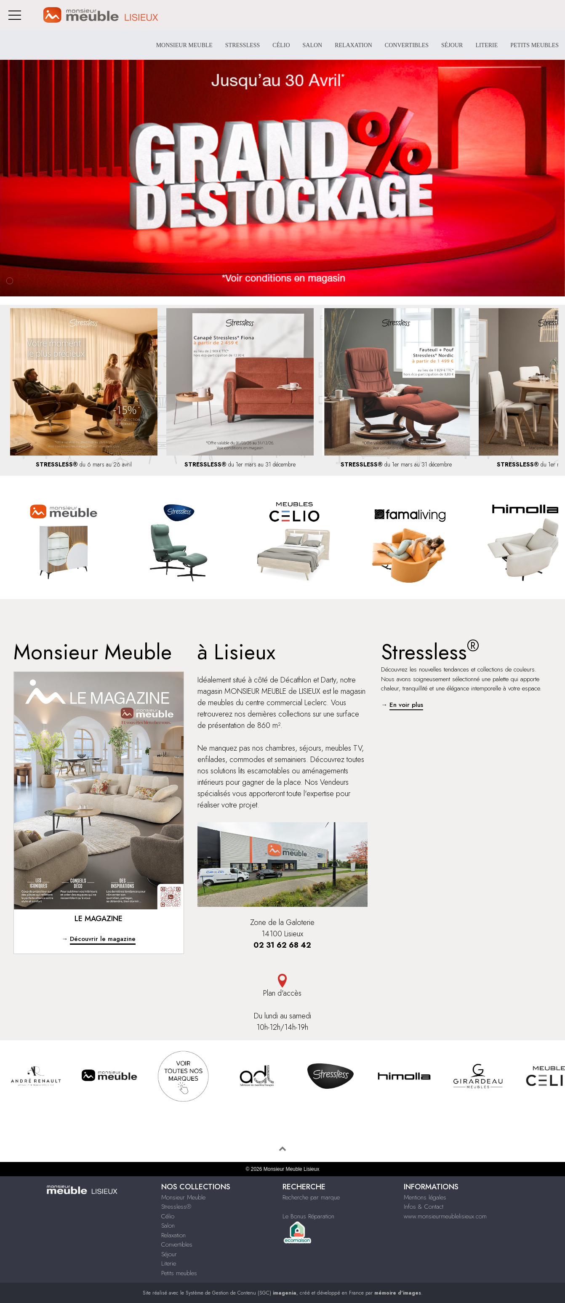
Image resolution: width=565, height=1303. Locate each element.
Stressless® (176, 1206)
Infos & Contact (423, 1206)
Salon (312, 45)
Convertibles (407, 45)
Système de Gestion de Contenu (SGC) (241, 1293)
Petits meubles (534, 45)
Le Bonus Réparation (308, 1216)
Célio (281, 45)
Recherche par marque (311, 1197)
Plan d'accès (282, 986)
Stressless (242, 45)
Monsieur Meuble (184, 45)
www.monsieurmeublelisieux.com (445, 1216)
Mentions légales (425, 1197)
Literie (486, 45)
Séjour (452, 45)
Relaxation (353, 45)
